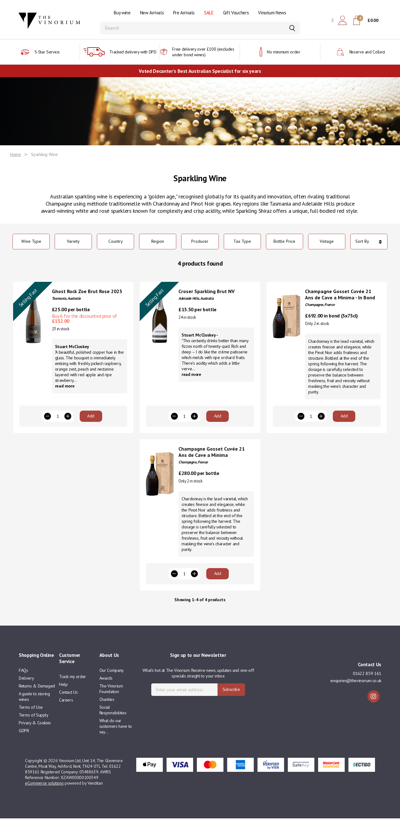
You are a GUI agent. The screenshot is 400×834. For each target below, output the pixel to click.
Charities (106, 715)
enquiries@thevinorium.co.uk (355, 696)
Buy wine (122, 13)
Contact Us (68, 708)
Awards (105, 694)
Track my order (72, 692)
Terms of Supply (33, 730)
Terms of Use (31, 723)
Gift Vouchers (236, 13)
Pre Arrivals (184, 13)
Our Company (111, 686)
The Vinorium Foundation (111, 704)
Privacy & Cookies (35, 738)
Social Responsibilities (112, 725)
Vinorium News (272, 13)
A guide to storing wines (34, 712)
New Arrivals (152, 13)
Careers (66, 715)
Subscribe (231, 705)
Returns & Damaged (37, 701)
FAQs (23, 686)
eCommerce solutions (44, 799)
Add (90, 424)
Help (63, 700)
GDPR (24, 746)
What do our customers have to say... (115, 741)
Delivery (26, 694)
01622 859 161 (367, 689)
